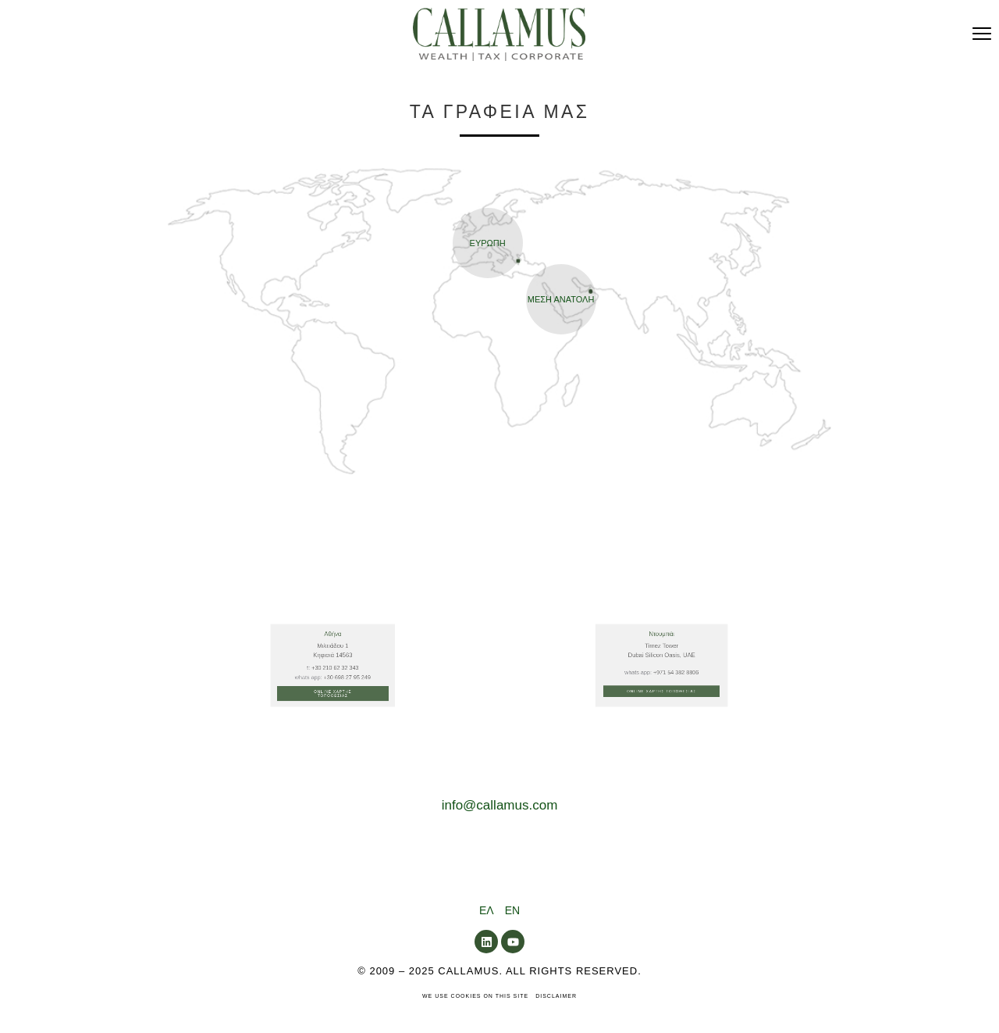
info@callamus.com (500, 805)
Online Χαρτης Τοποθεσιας (332, 755)
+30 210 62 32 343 (334, 746)
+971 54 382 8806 (669, 747)
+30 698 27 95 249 (338, 750)
